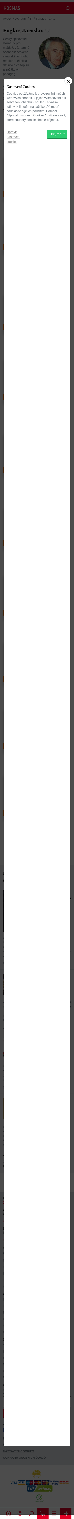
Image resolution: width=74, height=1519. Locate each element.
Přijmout (58, 783)
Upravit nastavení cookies (13, 786)
